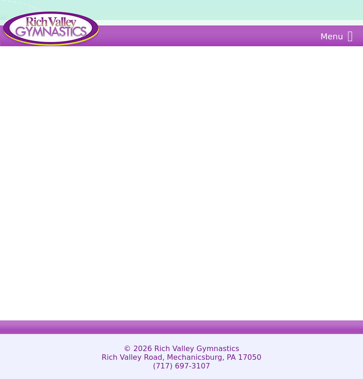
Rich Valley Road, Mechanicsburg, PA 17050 (181, 357)
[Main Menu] (350, 36)
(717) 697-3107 (181, 366)
